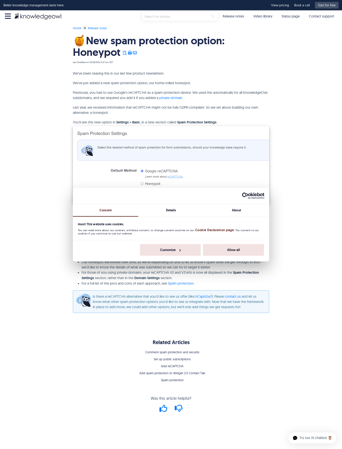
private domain (170, 98)
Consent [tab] (105, 210)
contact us (233, 296)
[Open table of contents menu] (8, 15)
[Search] (213, 16)
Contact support (321, 16)
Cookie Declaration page (214, 230)
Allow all (233, 250)
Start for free (326, 5)
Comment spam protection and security (172, 352)
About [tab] (236, 210)
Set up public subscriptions (172, 359)
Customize (170, 250)
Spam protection (181, 283)
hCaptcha (202, 296)
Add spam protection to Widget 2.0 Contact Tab (172, 373)
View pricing (280, 5)
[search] (175, 16)
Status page (291, 16)
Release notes (233, 16)
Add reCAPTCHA (172, 366)
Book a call (302, 5)
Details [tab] (171, 210)
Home (77, 28)
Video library (262, 16)
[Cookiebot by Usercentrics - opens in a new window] (245, 196)
